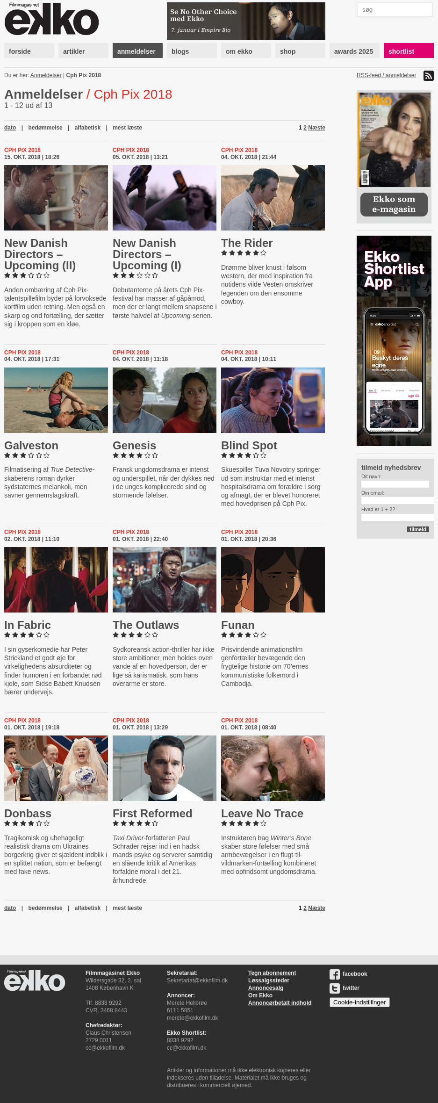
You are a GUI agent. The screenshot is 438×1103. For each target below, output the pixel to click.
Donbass (27, 813)
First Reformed (153, 813)
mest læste (127, 127)
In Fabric (27, 625)
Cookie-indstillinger (359, 1002)
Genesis (134, 445)
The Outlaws (146, 625)
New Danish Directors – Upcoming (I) (147, 254)
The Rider (247, 243)
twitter (344, 988)
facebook (348, 974)
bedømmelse (45, 127)
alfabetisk (88, 127)
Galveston (31, 445)
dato (10, 127)
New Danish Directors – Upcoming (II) (40, 254)
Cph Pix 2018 (83, 75)
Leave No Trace (262, 813)
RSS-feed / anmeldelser (386, 75)
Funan (238, 625)
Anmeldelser (46, 75)
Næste (316, 127)
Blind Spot (249, 445)
